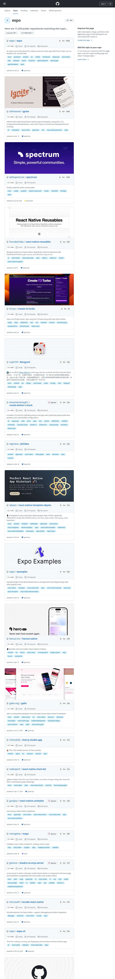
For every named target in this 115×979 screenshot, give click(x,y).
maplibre (55, 847)
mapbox (26, 847)
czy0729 (13, 362)
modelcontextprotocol (15, 886)
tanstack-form (12, 326)
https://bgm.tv (24, 372)
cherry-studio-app (32, 739)
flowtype (63, 191)
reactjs (46, 191)
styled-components (35, 191)
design (28, 383)
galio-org (14, 703)
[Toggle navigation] (4, 3)
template (25, 524)
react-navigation (13, 527)
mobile (37, 57)
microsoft (14, 901)
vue (54, 879)
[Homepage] (57, 4)
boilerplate (15, 130)
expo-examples (13, 592)
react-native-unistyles (32, 800)
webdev (32, 883)
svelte (21, 883)
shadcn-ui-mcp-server (32, 862)
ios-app (52, 383)
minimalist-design (54, 721)
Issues (19, 46)
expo (12, 40)
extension (20, 916)
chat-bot (38, 754)
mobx (46, 383)
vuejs (21, 879)
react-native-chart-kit (34, 769)
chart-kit (48, 785)
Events (43, 10)
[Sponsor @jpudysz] (52, 801)
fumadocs (64, 425)
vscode (39, 916)
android (25, 57)
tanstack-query (62, 322)
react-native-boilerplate (15, 531)
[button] (11, 33)
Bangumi (25, 362)
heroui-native (29, 638)
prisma (46, 421)
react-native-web (27, 258)
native (24, 61)
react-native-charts (37, 785)
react (9, 57)
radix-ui (44, 258)
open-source (26, 717)
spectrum (31, 177)
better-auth (35, 326)
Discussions (43, 46)
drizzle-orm (43, 425)
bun (40, 421)
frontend (16, 61)
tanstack (44, 322)
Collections (34, 10)
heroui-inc (14, 638)
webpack (25, 945)
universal (32, 61)
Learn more (83, 59)
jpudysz (13, 800)
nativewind (18, 656)
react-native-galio (38, 724)
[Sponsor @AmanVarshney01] (52, 402)
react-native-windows (15, 818)
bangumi (67, 383)
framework (46, 57)
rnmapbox (14, 833)
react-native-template (48, 527)
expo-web (67, 588)
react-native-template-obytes (35, 505)
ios (32, 57)
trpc (31, 322)
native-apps (54, 61)
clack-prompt (53, 425)
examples (22, 571)
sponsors (51, 717)
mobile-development (38, 721)
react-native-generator (54, 130)
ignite (26, 111)
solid (22, 421)
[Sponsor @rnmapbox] (52, 833)
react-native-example (54, 588)
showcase (60, 717)
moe (59, 383)
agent (17, 754)
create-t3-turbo (26, 308)
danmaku (55, 454)
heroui (10, 656)
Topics (15, 10)
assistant (30, 754)
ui (8, 258)
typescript (56, 57)
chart (9, 785)
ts (26, 883)
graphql (23, 191)
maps (26, 833)
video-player (40, 454)
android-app (12, 387)
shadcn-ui (53, 258)
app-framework (13, 64)
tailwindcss (24, 322)
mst (43, 130)
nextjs (10, 322)
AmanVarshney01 (18, 402)
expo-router (51, 531)
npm (15, 879)
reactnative (11, 721)
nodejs (16, 191)
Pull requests (30, 46)
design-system (55, 652)
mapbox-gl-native (44, 847)
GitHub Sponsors (55, 10)
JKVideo (24, 443)
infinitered (14, 111)
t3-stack (51, 322)
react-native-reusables (38, 241)
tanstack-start (24, 326)
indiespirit (14, 769)
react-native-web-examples (29, 592)
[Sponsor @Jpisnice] (52, 863)
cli (8, 130)
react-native (66, 57)
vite (37, 322)
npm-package (12, 883)
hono (29, 421)
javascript (17, 57)
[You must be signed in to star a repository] (69, 20)
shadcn (61, 258)
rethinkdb (54, 191)
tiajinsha (13, 443)
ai (50, 879)
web (9, 61)
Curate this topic (85, 40)
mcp (60, 879)
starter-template (26, 527)
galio (24, 703)
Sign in (103, 4)
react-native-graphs (60, 785)
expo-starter (40, 531)
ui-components (43, 652)
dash (48, 454)
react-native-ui (12, 724)
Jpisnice (13, 862)
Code (11, 46)
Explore (7, 10)
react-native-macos (40, 815)
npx (45, 883)
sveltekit (64, 421)
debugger (11, 916)
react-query (30, 531)
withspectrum (16, 177)
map (9, 847)
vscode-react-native (33, 901)
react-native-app (23, 721)
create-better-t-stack (20, 405)
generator (35, 130)
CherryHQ (14, 739)
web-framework (42, 61)
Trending (24, 10)
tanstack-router (22, 425)
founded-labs (16, 241)
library (22, 652)
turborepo (11, 425)
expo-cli (21, 931)
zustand (10, 458)
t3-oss (12, 308)
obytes (12, 505)
